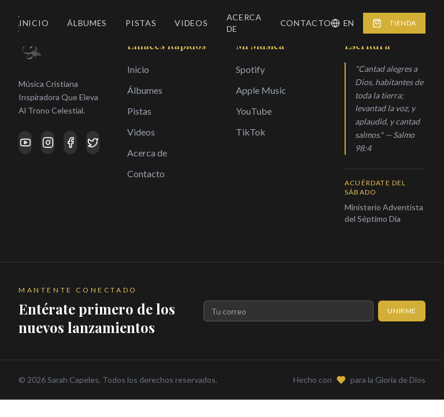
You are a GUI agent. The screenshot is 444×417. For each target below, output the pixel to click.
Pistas (140, 23)
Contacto (305, 23)
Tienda (394, 23)
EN (342, 23)
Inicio (34, 23)
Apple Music (261, 90)
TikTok (250, 131)
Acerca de (244, 23)
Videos (191, 23)
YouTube (254, 110)
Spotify (250, 69)
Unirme (401, 310)
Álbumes (87, 23)
